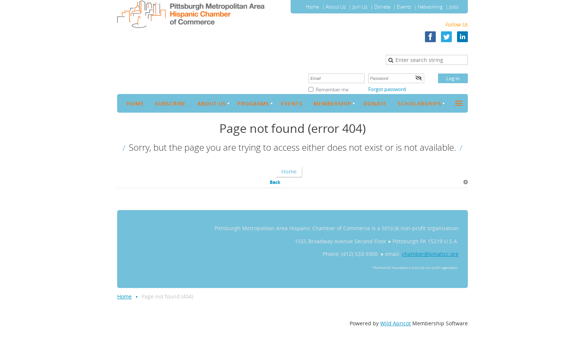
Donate (382, 6)
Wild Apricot (395, 323)
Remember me (332, 89)
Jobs (454, 6)
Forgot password (387, 89)
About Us (336, 6)
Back (275, 182)
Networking (430, 6)
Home (312, 6)
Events (404, 6)
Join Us (360, 6)
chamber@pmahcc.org (430, 253)
